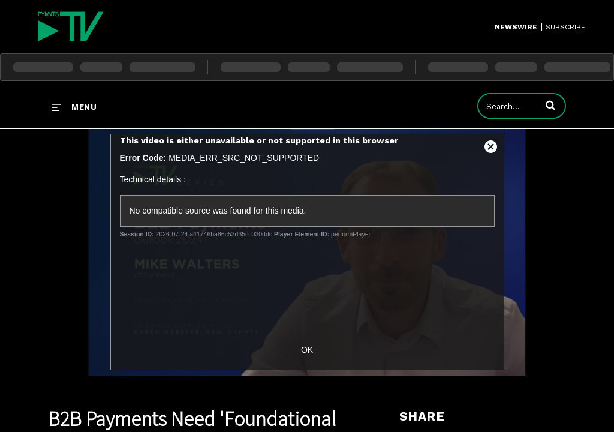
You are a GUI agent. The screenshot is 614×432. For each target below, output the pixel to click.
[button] (550, 105)
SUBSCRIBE (565, 27)
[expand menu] (74, 107)
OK (307, 350)
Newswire (516, 27)
